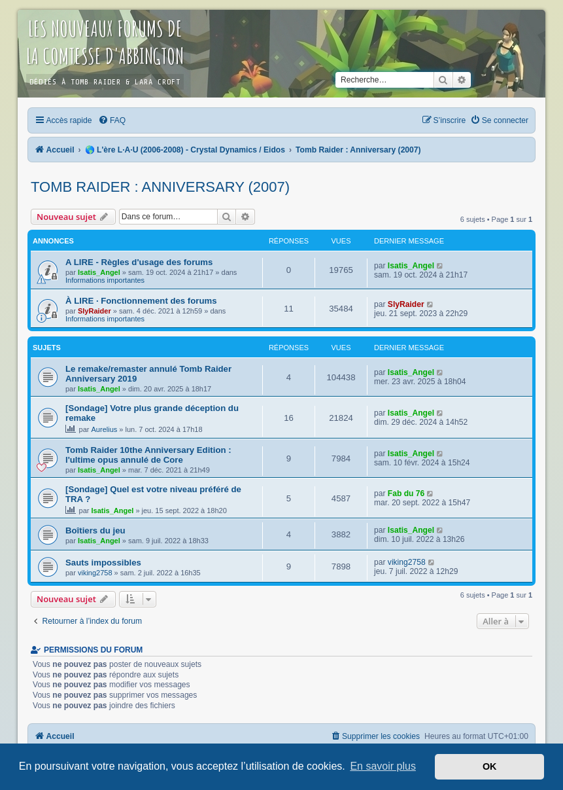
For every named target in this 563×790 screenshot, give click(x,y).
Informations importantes (105, 280)
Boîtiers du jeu (95, 530)
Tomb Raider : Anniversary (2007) (160, 187)
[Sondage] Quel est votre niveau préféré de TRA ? (153, 494)
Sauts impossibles (103, 562)
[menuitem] (112, 120)
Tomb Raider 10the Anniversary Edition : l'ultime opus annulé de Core (148, 455)
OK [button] (490, 766)
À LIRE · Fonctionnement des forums (141, 301)
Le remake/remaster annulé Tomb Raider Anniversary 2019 (148, 374)
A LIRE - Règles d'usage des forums (139, 262)
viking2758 (95, 573)
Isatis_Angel (99, 272)
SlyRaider (94, 311)
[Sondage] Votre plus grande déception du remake (152, 413)
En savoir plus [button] (383, 766)
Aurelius (105, 429)
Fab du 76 (406, 493)
